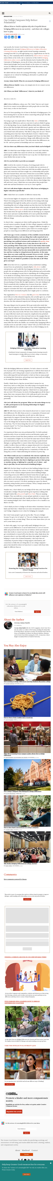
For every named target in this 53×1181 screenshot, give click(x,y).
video (36, 121)
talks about (37, 267)
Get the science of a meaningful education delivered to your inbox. (16, 606)
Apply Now (28, 360)
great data (35, 295)
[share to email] (16, 37)
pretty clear (45, 241)
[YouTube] (25, 1160)
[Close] (50, 1163)
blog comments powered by (15, 879)
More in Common (21, 295)
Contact (34, 1150)
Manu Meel (8, 866)
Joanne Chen (9, 829)
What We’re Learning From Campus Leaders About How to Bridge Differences (24, 754)
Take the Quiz (9, 1084)
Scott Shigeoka (10, 793)
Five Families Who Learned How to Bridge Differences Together (22, 1002)
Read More (27, 899)
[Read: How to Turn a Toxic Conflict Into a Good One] (27, 701)
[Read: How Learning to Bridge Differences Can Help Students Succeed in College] (27, 665)
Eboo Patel (31, 494)
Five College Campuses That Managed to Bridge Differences (22, 791)
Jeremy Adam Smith (11, 34)
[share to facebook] (5, 37)
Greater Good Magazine (26, 8)
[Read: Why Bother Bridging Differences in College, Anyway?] (27, 847)
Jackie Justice (9, 683)
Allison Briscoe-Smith (41, 56)
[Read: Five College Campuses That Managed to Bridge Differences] (27, 775)
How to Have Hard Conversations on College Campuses (21, 827)
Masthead (26, 1150)
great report (19, 209)
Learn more (28, 576)
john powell (21, 494)
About (17, 1150)
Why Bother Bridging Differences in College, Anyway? (20, 863)
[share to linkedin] (12, 37)
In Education (35, 2)
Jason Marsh (9, 720)
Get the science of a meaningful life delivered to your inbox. (21, 1123)
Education (8, 16)
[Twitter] (19, 1160)
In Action (28, 2)
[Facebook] (22, 1160)
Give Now (26, 1174)
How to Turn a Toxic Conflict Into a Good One (18, 717)
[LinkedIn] (29, 1160)
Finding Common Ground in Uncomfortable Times (25, 957)
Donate (26, 1154)
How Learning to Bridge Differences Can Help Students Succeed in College (27, 681)
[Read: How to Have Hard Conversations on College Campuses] (27, 811)
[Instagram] (32, 1160)
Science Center (13, 2)
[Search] (49, 13)
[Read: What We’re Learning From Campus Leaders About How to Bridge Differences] (27, 737)
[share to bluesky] (9, 37)
